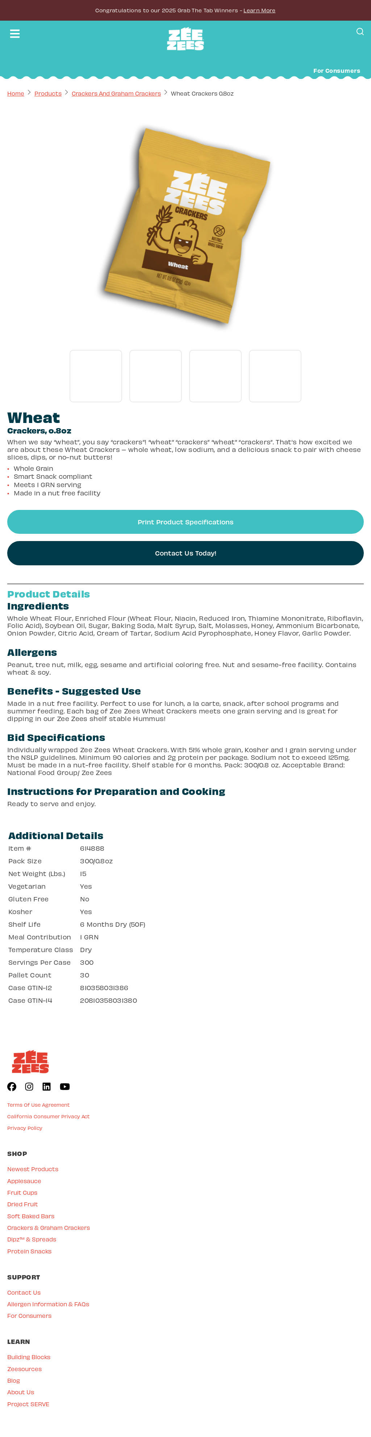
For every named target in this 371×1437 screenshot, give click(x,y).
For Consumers (336, 70)
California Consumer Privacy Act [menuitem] (48, 1116)
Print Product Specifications (186, 522)
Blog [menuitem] (13, 1380)
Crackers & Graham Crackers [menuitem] (48, 1227)
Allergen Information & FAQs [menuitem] (48, 1303)
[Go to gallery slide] (96, 376)
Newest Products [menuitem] (32, 1168)
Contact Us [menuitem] (24, 1292)
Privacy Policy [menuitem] (24, 1128)
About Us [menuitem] (20, 1391)
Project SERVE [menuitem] (28, 1403)
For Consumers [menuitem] (29, 1315)
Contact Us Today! (185, 553)
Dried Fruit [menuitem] (22, 1204)
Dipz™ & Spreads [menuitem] (31, 1239)
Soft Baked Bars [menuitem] (30, 1215)
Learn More (259, 10)
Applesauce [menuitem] (24, 1180)
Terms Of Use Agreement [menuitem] (38, 1105)
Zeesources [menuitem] (24, 1368)
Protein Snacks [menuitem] (29, 1251)
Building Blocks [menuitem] (28, 1356)
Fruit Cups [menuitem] (22, 1192)
